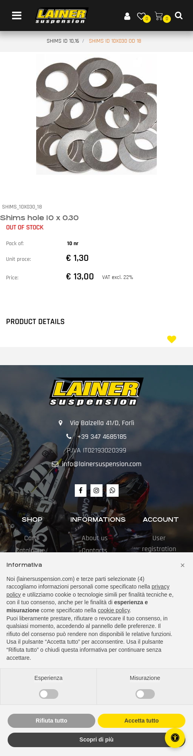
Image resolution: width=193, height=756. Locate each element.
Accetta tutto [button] (141, 720)
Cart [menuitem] (30, 538)
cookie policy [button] (113, 610)
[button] (96, 114)
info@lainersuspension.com (102, 464)
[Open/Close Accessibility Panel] (175, 738)
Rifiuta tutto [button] (52, 720)
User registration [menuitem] (159, 543)
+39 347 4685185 (102, 436)
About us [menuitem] (95, 538)
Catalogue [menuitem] (30, 550)
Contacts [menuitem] (94, 550)
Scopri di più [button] (97, 739)
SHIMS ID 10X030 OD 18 (115, 41)
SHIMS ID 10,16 (63, 41)
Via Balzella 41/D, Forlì (102, 423)
